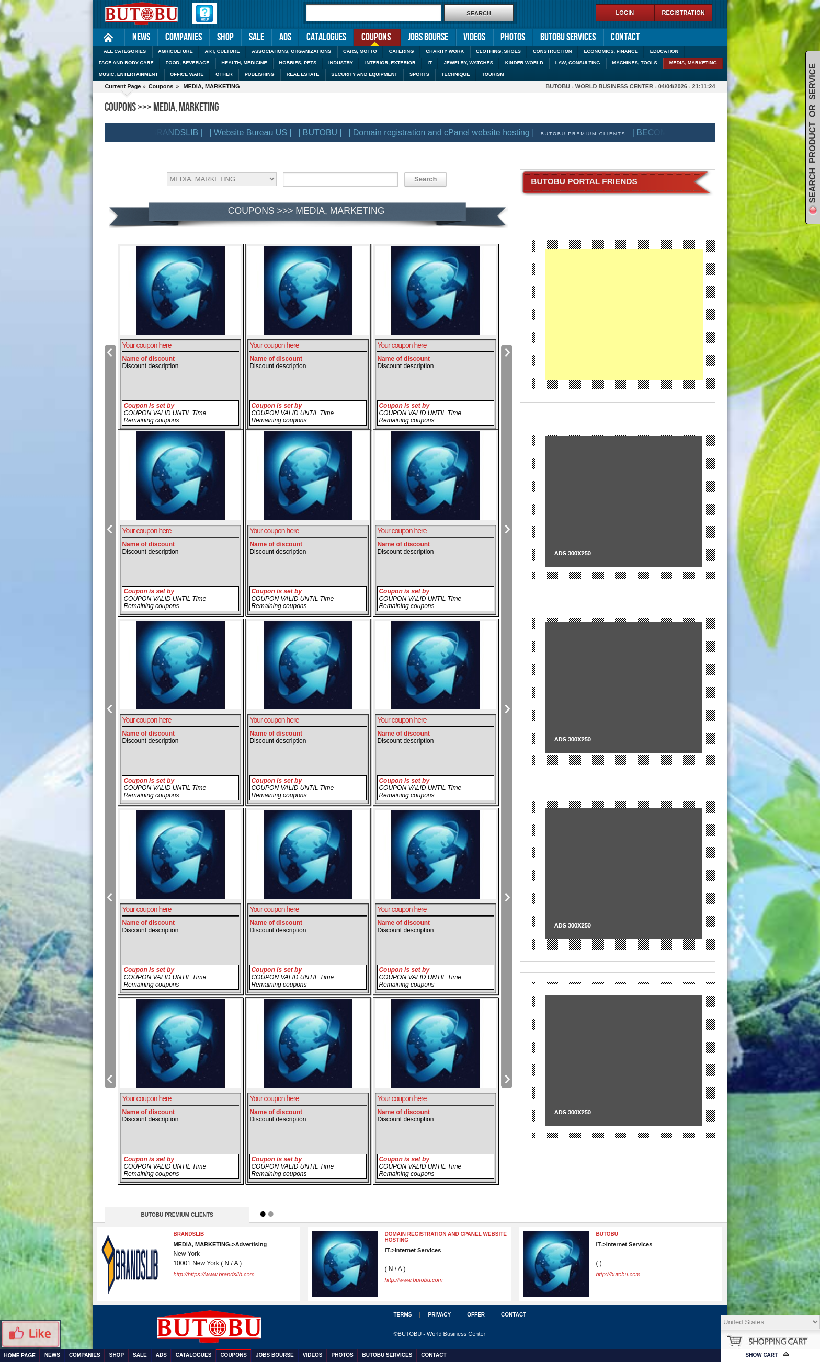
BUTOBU (607, 1234)
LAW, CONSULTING (577, 62)
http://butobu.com (618, 1274)
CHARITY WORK (445, 51)
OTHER (223, 74)
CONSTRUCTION (552, 51)
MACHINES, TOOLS (634, 62)
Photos (512, 37)
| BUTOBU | (327, 132)
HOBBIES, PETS (298, 62)
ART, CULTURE (222, 51)
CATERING (401, 51)
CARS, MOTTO (360, 51)
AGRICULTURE (175, 51)
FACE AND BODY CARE (126, 62)
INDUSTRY (340, 62)
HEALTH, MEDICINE (244, 62)
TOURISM (493, 74)
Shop (225, 37)
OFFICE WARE (186, 74)
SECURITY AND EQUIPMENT (364, 74)
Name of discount (148, 358)
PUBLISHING (260, 74)
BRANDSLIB (188, 1234)
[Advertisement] (623, 314)
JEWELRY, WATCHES (468, 62)
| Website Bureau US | (257, 132)
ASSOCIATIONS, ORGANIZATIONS (291, 51)
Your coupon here (146, 345)
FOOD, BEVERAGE (188, 62)
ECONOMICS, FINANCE (610, 51)
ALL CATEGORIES (125, 51)
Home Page (108, 37)
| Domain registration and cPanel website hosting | (448, 132)
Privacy (439, 1315)
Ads (285, 37)
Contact (625, 37)
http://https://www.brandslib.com (213, 1274)
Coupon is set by (148, 405)
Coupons (372, 36)
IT (430, 62)
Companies (183, 37)
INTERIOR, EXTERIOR (390, 62)
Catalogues (326, 37)
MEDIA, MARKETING (693, 62)
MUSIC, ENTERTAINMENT (128, 74)
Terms (402, 1315)
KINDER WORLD (524, 62)
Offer (476, 1315)
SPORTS (419, 74)
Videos (474, 37)
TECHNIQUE (455, 74)
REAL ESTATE (303, 74)
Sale (256, 37)
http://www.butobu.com (413, 1280)
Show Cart (762, 1355)
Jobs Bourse (428, 37)
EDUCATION (664, 51)
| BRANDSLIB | (181, 132)
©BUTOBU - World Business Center (439, 1334)
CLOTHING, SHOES (498, 51)
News (141, 37)
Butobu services (568, 37)
